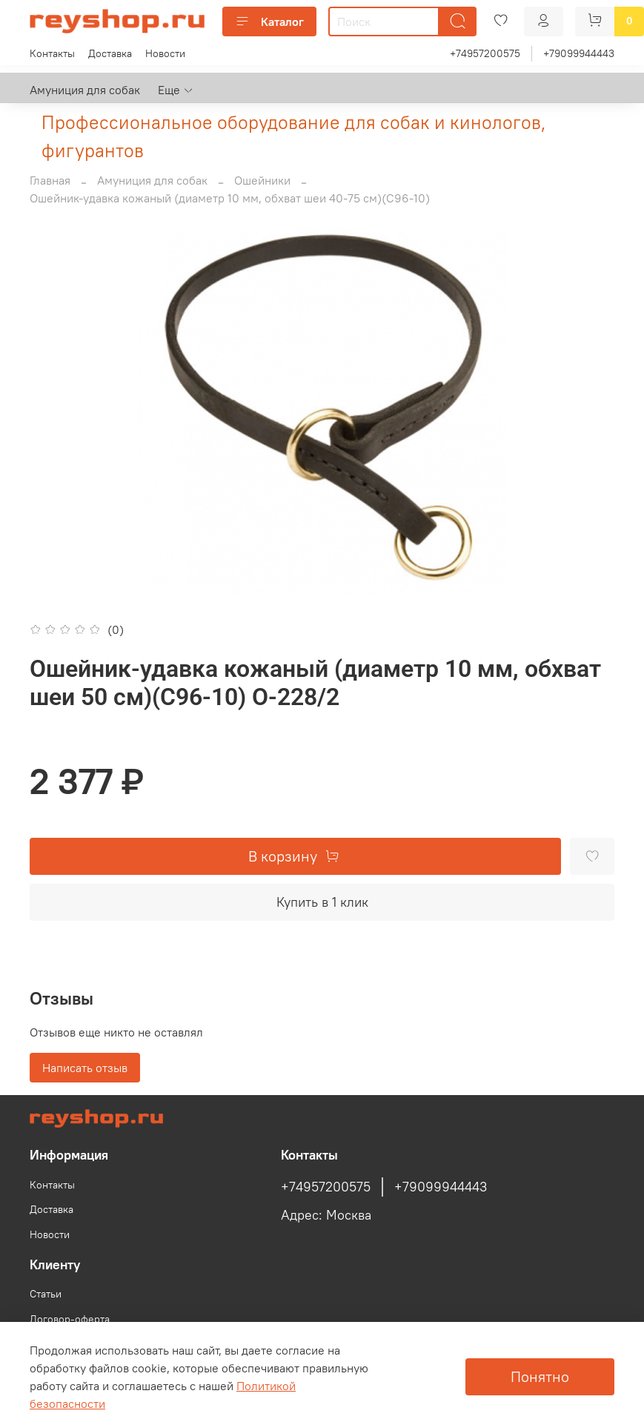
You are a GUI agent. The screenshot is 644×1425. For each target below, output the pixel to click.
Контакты (52, 53)
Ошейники (262, 180)
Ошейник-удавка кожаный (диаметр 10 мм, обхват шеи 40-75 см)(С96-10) (230, 198)
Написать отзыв (84, 1067)
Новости (165, 53)
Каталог (269, 21)
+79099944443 (578, 53)
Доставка (110, 53)
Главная (50, 180)
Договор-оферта (70, 1319)
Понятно (540, 1376)
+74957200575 (485, 53)
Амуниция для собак (85, 89)
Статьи (46, 1293)
